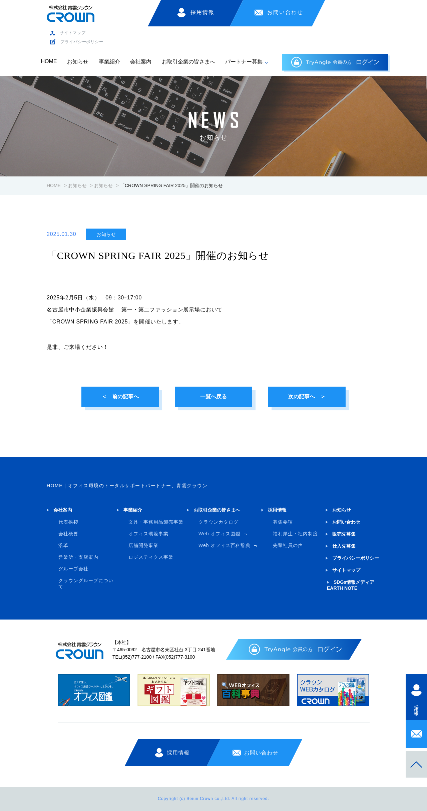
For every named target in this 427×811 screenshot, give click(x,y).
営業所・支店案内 (78, 557)
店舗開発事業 (143, 545)
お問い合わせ (285, 12)
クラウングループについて (85, 583)
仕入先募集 (344, 546)
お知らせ (77, 61)
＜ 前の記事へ (120, 396)
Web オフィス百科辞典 (224, 545)
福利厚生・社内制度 (295, 533)
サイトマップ (72, 32)
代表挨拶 (68, 522)
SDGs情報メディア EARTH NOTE (350, 585)
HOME (49, 61)
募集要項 (283, 522)
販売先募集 (344, 534)
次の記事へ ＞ (307, 396)
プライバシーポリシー (81, 41)
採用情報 (202, 12)
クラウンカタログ (218, 522)
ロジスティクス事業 (150, 557)
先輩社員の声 (288, 545)
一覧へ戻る (213, 396)
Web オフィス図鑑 (219, 533)
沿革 (63, 545)
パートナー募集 (244, 61)
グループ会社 (73, 568)
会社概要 (68, 533)
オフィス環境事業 (148, 533)
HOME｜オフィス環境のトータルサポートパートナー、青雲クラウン (127, 485)
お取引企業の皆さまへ (188, 61)
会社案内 (140, 61)
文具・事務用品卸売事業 (155, 522)
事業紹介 (109, 61)
